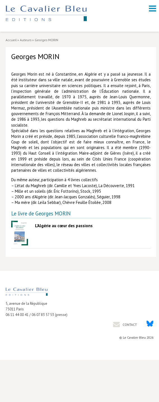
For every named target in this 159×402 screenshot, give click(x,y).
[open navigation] (152, 8)
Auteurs (25, 40)
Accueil (11, 40)
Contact (129, 324)
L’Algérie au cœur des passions (64, 225)
